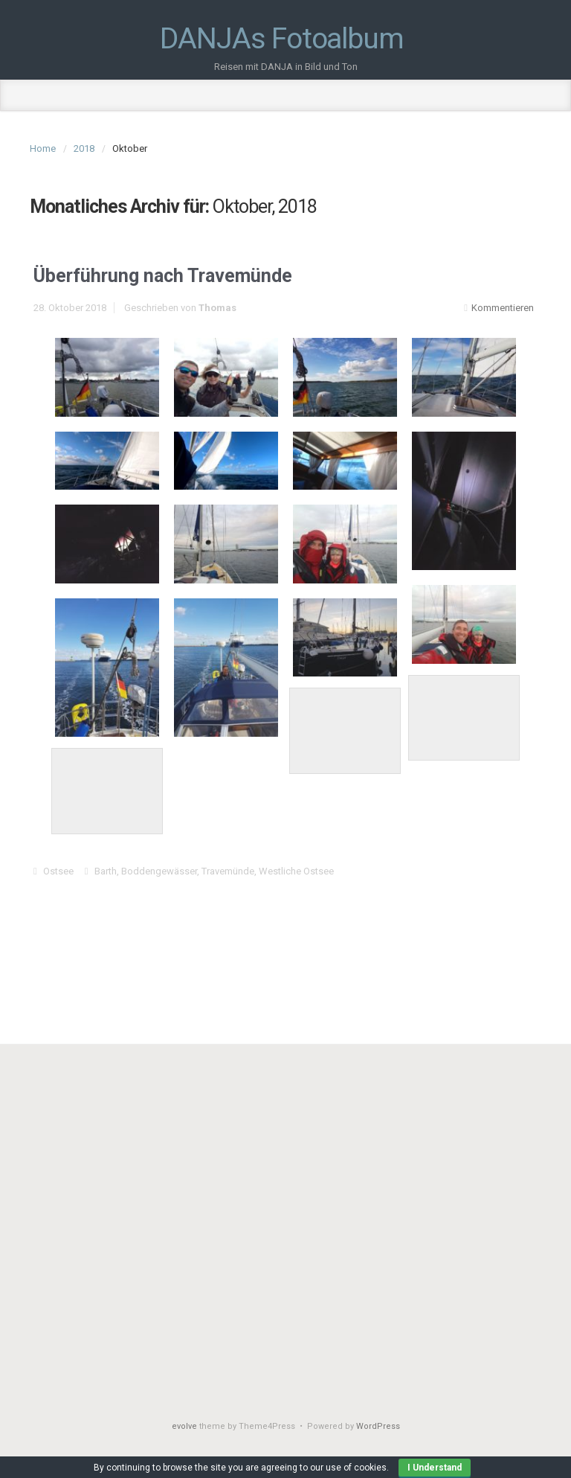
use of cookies (356, 1467)
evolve (184, 1426)
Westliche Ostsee (296, 871)
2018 (84, 148)
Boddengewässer (159, 871)
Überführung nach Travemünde (162, 276)
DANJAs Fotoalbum (281, 39)
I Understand (434, 1467)
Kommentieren (502, 307)
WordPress (378, 1426)
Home (43, 148)
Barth (105, 871)
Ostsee (58, 871)
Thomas (217, 307)
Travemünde (227, 871)
